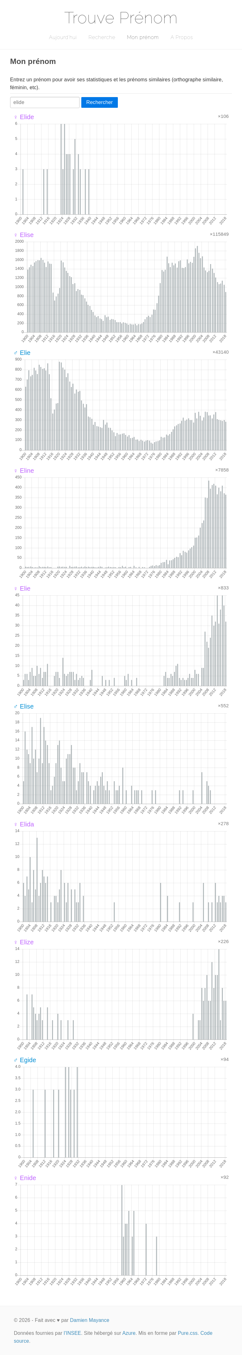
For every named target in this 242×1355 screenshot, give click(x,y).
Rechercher (99, 102)
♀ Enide (24, 1177)
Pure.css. (188, 1333)
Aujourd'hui (63, 37)
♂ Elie (22, 352)
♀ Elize (23, 942)
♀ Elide (23, 116)
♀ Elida (23, 824)
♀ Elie (22, 588)
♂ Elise (23, 706)
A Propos (181, 37)
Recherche (102, 37)
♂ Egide (24, 1060)
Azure (128, 1333)
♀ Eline (23, 470)
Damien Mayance (89, 1320)
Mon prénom (143, 37)
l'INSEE (72, 1333)
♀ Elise (23, 234)
